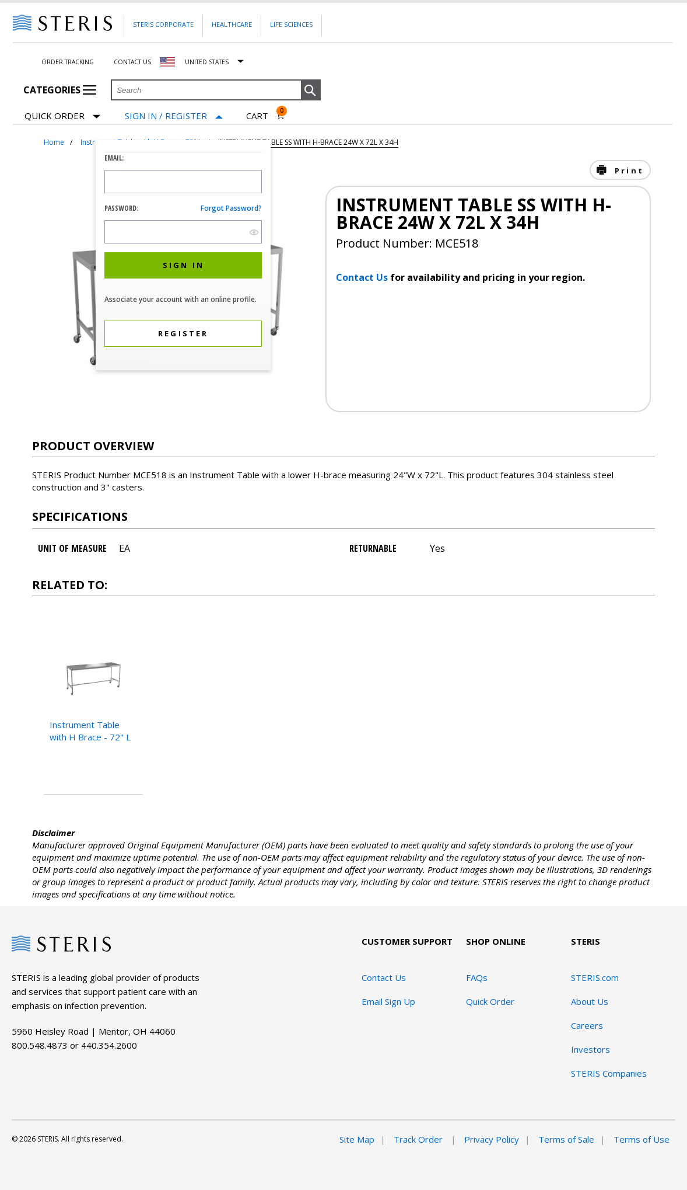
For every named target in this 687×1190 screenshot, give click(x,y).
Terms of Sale (566, 1139)
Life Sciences (291, 24)
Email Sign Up (388, 1001)
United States (207, 62)
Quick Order (62, 116)
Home (54, 142)
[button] (311, 90)
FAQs (477, 977)
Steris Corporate (163, 24)
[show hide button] (254, 232)
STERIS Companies (609, 1073)
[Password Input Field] (183, 231)
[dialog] (183, 256)
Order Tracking (67, 62)
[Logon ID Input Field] (183, 181)
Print (627, 170)
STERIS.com (595, 977)
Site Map (356, 1139)
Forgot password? (231, 208)
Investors (590, 1049)
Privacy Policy (491, 1139)
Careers (587, 1025)
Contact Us (132, 62)
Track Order (419, 1139)
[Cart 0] (265, 115)
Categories (59, 89)
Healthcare (232, 24)
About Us (589, 1001)
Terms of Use (642, 1139)
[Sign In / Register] (174, 116)
